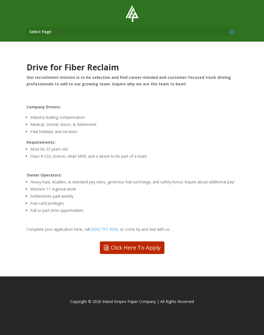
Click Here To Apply (136, 247)
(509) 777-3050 (104, 229)
